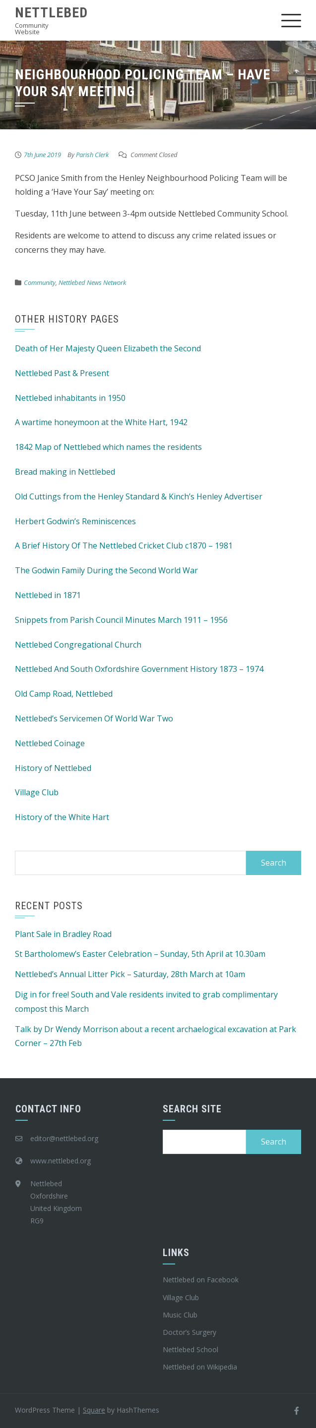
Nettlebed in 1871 (48, 595)
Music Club (180, 1314)
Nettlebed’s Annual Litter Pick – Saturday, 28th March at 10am (130, 974)
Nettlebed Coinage (50, 743)
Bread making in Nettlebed (65, 471)
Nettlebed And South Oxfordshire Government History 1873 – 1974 (139, 668)
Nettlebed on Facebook (201, 1279)
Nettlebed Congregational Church (78, 644)
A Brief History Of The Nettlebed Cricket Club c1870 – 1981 (124, 545)
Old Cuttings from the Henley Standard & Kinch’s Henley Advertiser (138, 496)
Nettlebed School (190, 1349)
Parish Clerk (92, 154)
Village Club (37, 792)
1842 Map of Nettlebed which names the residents (108, 446)
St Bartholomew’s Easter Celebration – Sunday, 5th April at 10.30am (140, 953)
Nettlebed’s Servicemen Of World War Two (94, 718)
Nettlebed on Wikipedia (200, 1367)
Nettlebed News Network (92, 282)
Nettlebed (51, 12)
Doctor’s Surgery (189, 1332)
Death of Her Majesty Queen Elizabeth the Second (108, 348)
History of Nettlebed (53, 768)
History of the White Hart (62, 817)
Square (94, 1410)
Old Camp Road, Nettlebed (64, 693)
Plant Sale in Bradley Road (63, 934)
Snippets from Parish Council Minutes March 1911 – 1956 (121, 619)
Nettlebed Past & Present (62, 373)
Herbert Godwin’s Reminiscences (75, 521)
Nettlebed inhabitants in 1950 (70, 397)
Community (40, 282)
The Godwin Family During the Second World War (106, 570)
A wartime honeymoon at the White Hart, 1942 (101, 422)
